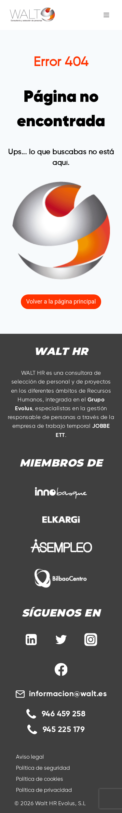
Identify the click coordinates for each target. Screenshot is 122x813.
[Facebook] (61, 670)
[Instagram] (91, 640)
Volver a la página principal (61, 301)
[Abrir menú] (107, 15)
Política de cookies (39, 779)
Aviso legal (30, 757)
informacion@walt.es (68, 694)
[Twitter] (61, 640)
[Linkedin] (31, 640)
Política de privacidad (44, 790)
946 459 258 (64, 714)
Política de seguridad (43, 768)
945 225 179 (64, 730)
